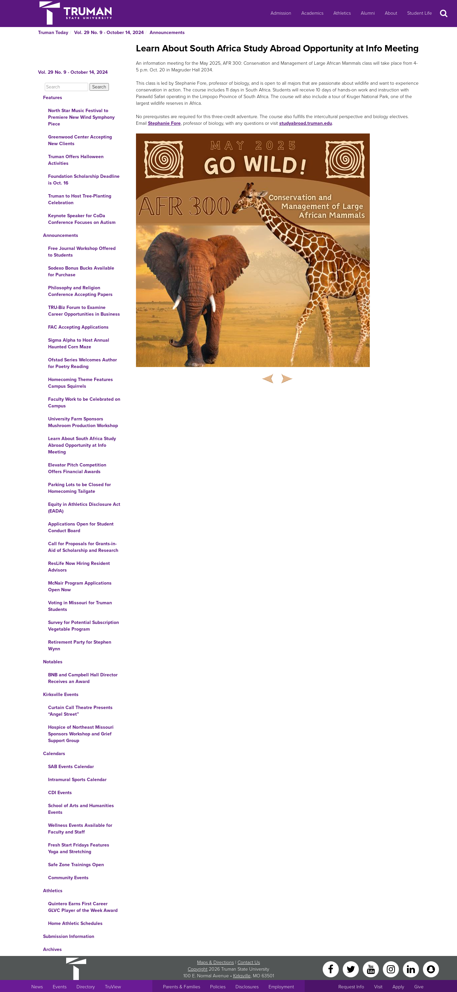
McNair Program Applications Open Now (80, 586)
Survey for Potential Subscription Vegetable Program (83, 626)
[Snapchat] (431, 969)
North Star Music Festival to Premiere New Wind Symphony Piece (81, 117)
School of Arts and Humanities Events (81, 809)
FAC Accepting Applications (78, 327)
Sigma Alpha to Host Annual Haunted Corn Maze (78, 343)
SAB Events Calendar (71, 766)
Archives (52, 949)
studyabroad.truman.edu (305, 123)
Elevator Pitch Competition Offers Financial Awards (77, 468)
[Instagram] (392, 969)
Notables (52, 662)
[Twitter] (351, 969)
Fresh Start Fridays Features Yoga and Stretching (78, 848)
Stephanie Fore (164, 123)
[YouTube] (371, 969)
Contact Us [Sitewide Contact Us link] (249, 962)
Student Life (419, 13)
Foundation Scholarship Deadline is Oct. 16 (84, 180)
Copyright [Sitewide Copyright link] (197, 969)
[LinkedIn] (412, 969)
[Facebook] (331, 969)
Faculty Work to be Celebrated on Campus (84, 402)
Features (52, 97)
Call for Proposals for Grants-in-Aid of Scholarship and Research (83, 547)
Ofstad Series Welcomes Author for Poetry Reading (82, 363)
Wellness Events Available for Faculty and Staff (80, 828)
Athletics (342, 13)
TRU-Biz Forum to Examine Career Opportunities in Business (84, 311)
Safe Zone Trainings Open (76, 865)
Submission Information (68, 936)
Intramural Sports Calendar (77, 779)
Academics (312, 13)
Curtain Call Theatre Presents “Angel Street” (80, 711)
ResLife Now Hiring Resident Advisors (79, 567)
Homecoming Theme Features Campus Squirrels (80, 383)
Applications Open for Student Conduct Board (81, 527)
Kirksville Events (61, 694)
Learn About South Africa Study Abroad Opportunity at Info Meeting (82, 445)
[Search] (66, 87)
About (391, 13)
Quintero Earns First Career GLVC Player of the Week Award (83, 907)
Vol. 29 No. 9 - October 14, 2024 (109, 32)
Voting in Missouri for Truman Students (80, 606)
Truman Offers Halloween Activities (76, 160)
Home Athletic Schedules (75, 923)
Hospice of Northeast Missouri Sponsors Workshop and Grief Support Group (81, 733)
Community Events (68, 878)
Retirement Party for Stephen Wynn (79, 645)
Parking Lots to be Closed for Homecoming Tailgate (79, 488)
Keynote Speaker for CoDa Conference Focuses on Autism (82, 219)
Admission (281, 13)
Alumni (368, 13)
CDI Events (60, 792)
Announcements (167, 32)
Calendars (54, 753)
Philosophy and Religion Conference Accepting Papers (80, 291)
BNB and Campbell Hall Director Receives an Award (83, 678)
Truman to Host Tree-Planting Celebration (79, 199)
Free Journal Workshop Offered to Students (82, 252)
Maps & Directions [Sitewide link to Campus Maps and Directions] (215, 962)
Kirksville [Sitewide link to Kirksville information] (242, 976)
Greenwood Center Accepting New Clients (80, 140)
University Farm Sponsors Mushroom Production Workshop (83, 422)
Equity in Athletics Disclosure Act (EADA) (84, 508)
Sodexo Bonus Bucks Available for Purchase (81, 271)
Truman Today (53, 32)
